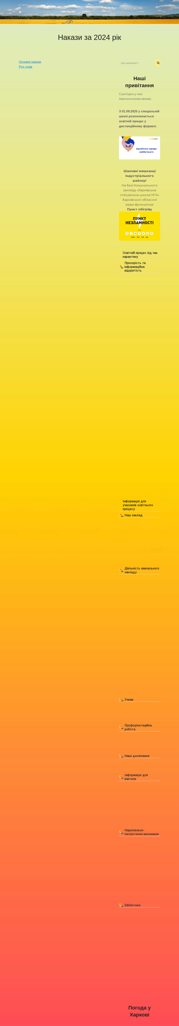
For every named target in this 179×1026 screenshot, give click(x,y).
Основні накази (30, 62)
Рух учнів (25, 67)
